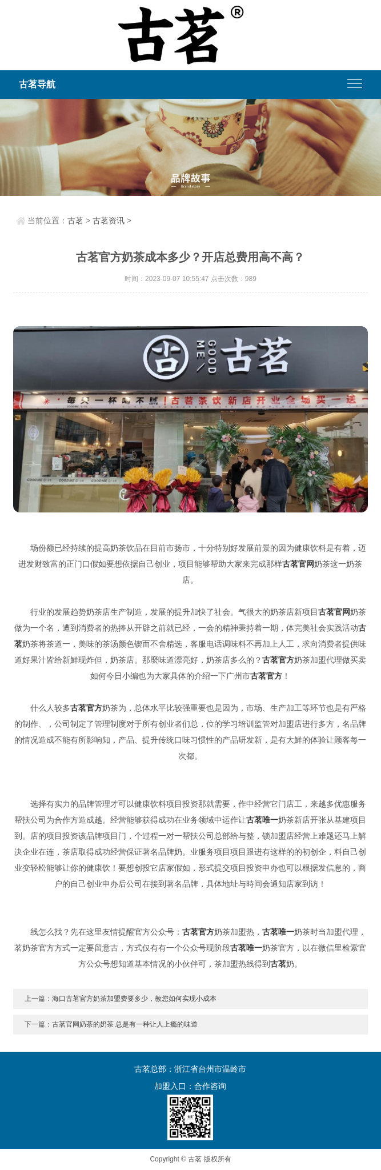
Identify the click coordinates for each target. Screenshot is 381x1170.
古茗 (75, 220)
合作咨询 (210, 1086)
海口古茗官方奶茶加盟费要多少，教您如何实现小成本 (134, 999)
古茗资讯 (109, 220)
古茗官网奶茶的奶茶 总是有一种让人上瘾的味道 (125, 1024)
